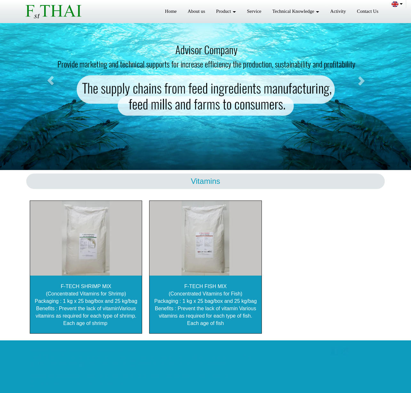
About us (196, 11)
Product (226, 11)
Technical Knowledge (295, 11)
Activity (338, 11)
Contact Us (367, 11)
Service (254, 11)
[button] (50, 80)
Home (171, 11)
